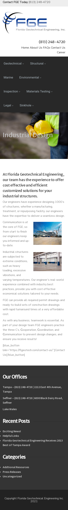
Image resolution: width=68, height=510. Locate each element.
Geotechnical (14, 63)
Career (61, 52)
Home (25, 48)
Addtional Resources (16, 467)
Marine (8, 77)
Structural (38, 63)
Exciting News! (12, 431)
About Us (36, 48)
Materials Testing (39, 91)
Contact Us (58, 48)
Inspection (12, 91)
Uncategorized (12, 476)
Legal (8, 105)
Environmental (30, 77)
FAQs (46, 48)
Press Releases (12, 472)
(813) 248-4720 (39, 2)
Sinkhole (27, 105)
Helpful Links (11, 436)
